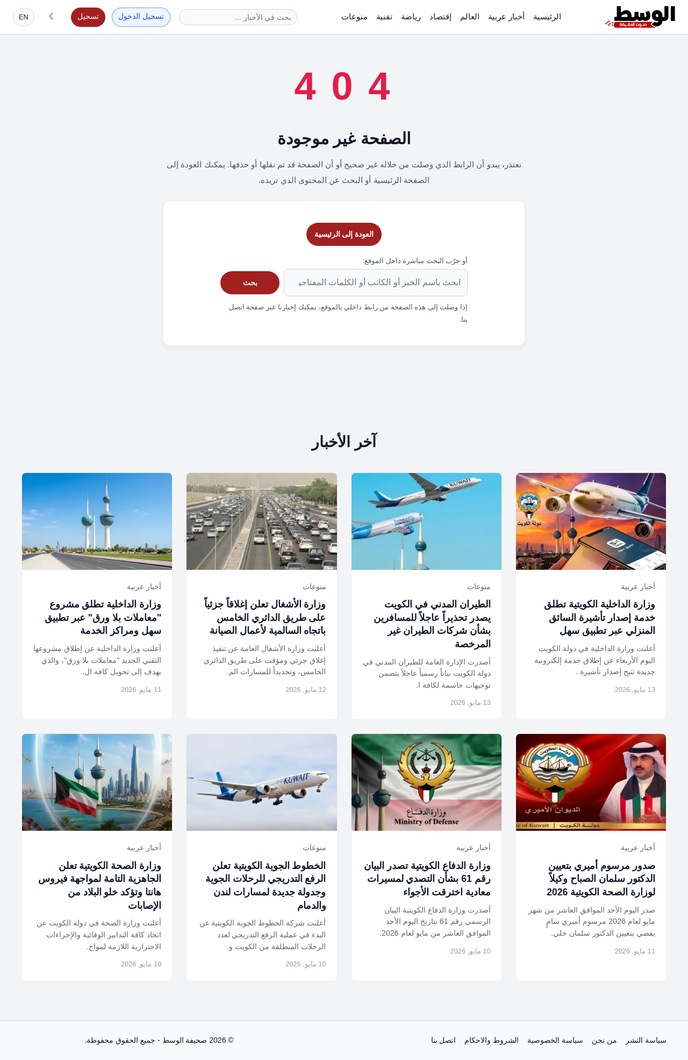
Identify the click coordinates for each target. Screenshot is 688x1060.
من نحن (604, 1040)
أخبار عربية (506, 16)
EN (23, 17)
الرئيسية (547, 16)
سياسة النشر (646, 1040)
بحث (250, 282)
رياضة (411, 16)
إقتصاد (440, 16)
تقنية (384, 16)
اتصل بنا (443, 1040)
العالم (469, 16)
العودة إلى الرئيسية (344, 234)
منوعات (354, 16)
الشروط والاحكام (491, 1040)
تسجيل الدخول (141, 16)
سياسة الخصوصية (555, 1040)
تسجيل (88, 16)
